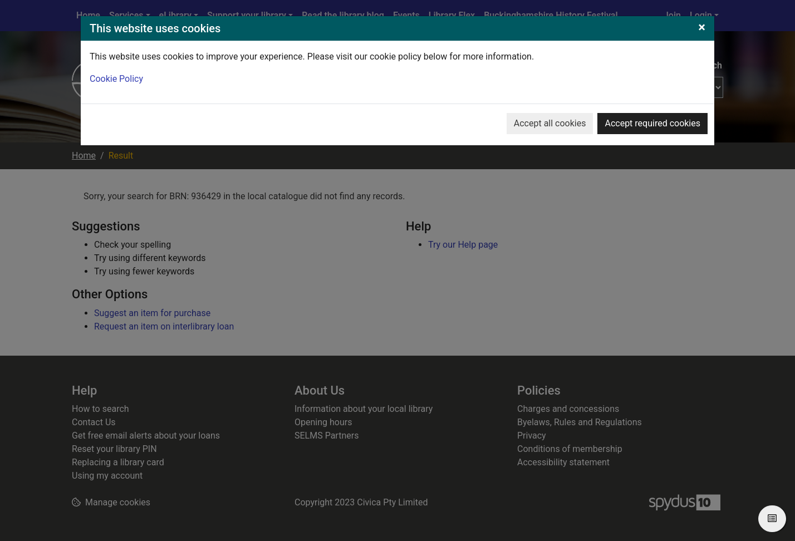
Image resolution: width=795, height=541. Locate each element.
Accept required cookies (652, 123)
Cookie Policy (116, 78)
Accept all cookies (550, 123)
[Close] (701, 27)
